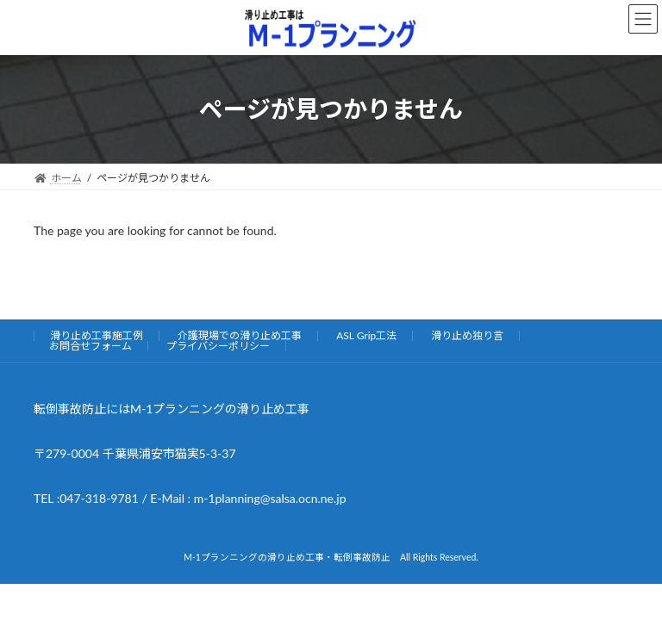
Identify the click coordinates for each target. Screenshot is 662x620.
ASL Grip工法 (366, 335)
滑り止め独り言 (467, 335)
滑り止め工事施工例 (96, 335)
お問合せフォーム (90, 345)
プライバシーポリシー (218, 345)
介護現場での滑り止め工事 (240, 335)
